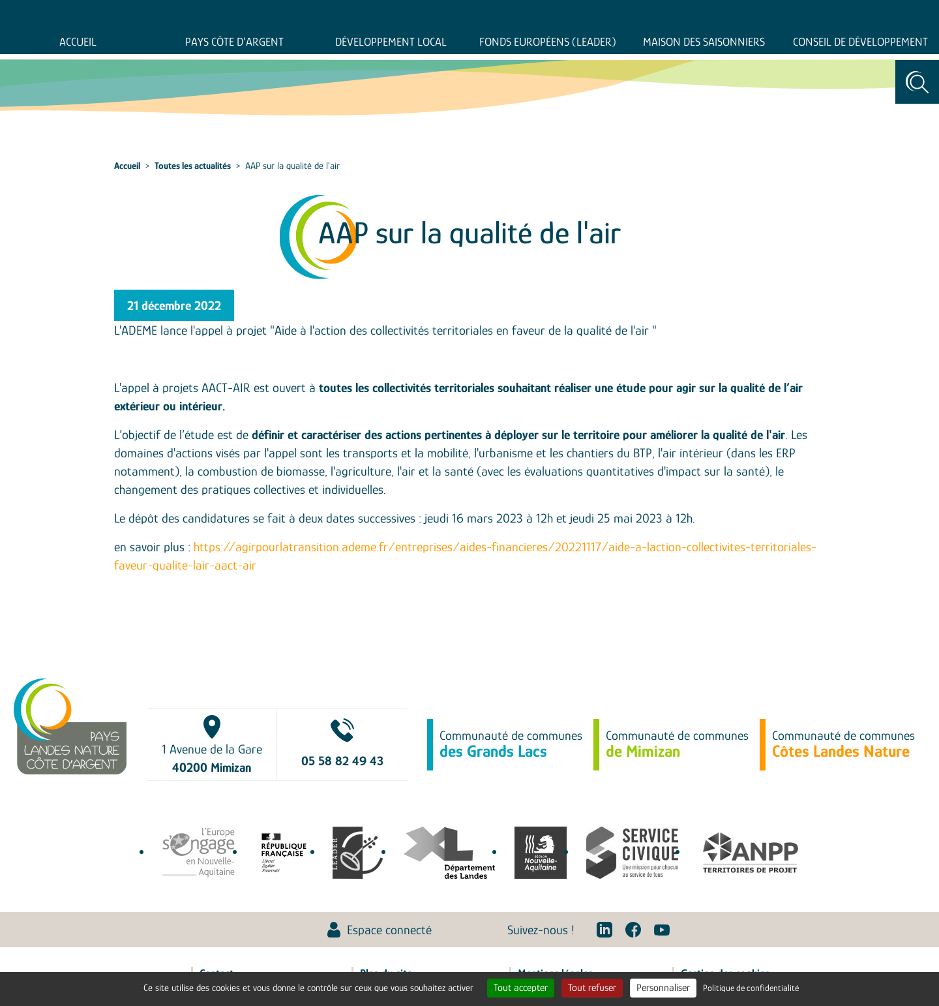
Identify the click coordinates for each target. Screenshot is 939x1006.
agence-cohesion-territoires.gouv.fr (284, 853)
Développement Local (391, 41)
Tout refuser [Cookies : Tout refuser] (592, 988)
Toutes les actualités (193, 165)
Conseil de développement (860, 41)
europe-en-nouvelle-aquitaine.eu (198, 853)
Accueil (78, 41)
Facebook (633, 929)
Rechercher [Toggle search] (917, 82)
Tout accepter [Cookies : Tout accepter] (521, 988)
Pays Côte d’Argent (234, 41)
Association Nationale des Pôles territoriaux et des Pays (750, 853)
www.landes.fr (449, 853)
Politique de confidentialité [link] (751, 988)
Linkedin (604, 929)
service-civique (632, 853)
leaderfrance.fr (358, 853)
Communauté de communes (511, 744)
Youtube (662, 929)
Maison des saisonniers (704, 41)
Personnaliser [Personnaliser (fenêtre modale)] (663, 988)
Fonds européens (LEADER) (547, 41)
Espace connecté (389, 929)
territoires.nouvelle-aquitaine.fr (540, 853)
